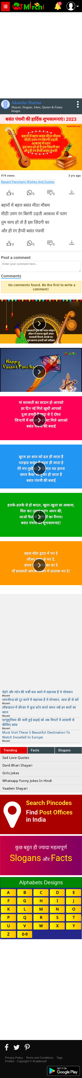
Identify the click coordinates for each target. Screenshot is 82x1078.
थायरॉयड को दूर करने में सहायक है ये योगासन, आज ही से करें (40, 699)
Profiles (9, 1061)
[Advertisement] (41, 54)
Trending (10, 750)
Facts (35, 750)
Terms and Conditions (39, 1057)
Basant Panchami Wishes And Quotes (27, 182)
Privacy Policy (14, 1057)
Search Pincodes (49, 803)
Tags (60, 1057)
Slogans (64, 750)
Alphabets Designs (41, 882)
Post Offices (56, 812)
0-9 (25, 934)
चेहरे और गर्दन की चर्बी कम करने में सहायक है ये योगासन (37, 692)
